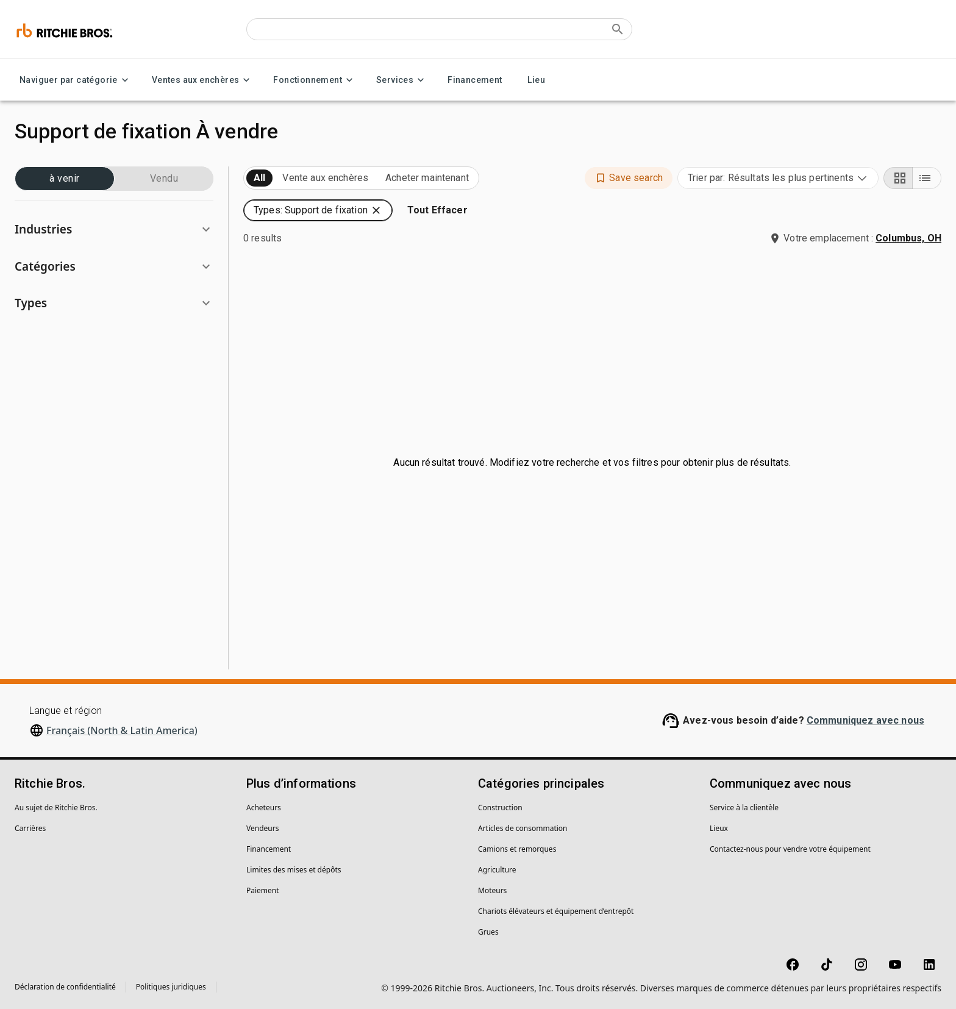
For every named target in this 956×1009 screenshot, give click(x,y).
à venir (64, 178)
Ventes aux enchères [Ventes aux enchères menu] (203, 80)
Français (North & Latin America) (122, 730)
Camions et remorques (517, 849)
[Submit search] (617, 29)
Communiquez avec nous (865, 720)
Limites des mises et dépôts (293, 870)
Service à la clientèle (744, 807)
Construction (500, 807)
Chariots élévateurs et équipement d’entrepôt (555, 911)
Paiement (262, 890)
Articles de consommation (523, 828)
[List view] (926, 178)
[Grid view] (898, 178)
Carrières (30, 828)
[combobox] (778, 178)
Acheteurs (263, 807)
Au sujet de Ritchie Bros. (56, 807)
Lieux (719, 828)
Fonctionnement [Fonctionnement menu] (315, 80)
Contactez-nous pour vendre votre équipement (790, 849)
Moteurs (492, 890)
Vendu (164, 178)
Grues (488, 932)
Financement (475, 80)
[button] (114, 229)
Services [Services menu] (402, 80)
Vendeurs (262, 828)
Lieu (536, 80)
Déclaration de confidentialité (65, 987)
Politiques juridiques (171, 987)
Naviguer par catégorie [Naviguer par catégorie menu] (76, 80)
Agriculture (497, 870)
